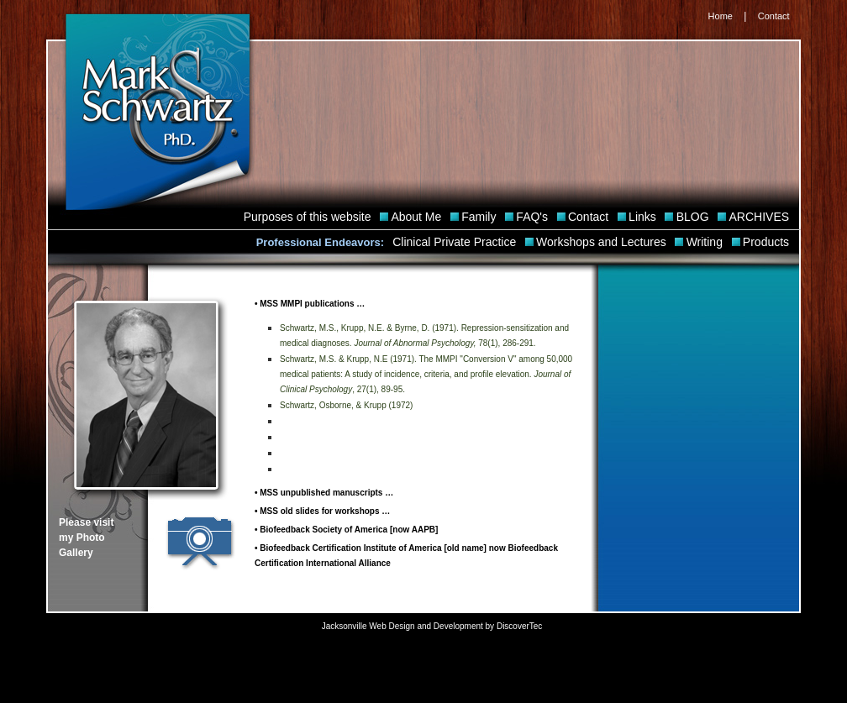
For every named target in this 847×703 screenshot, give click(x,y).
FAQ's (533, 216)
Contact (774, 16)
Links (644, 216)
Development (458, 626)
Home (720, 16)
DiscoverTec (519, 626)
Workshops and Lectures (603, 242)
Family (480, 216)
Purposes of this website (309, 216)
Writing (706, 242)
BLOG (694, 216)
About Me (418, 216)
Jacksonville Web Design (368, 626)
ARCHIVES (760, 216)
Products (767, 242)
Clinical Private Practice (455, 242)
